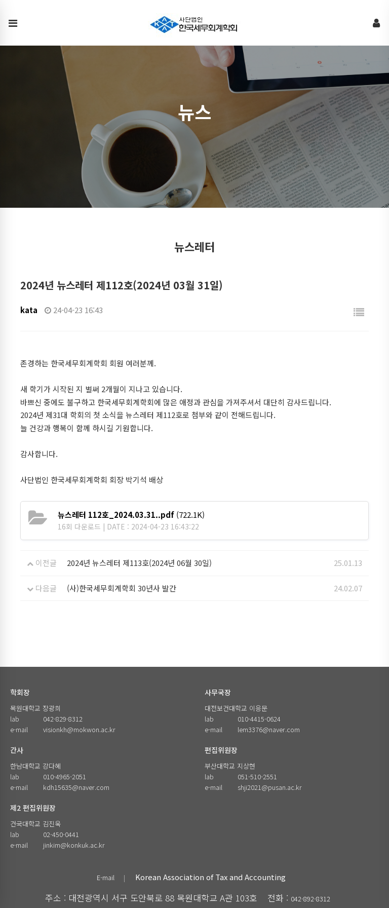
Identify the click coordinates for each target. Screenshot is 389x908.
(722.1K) (131, 514)
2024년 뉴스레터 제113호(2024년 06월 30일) (139, 562)
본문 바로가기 (0, 0)
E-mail (105, 877)
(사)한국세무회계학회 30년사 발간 (121, 588)
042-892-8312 (310, 898)
